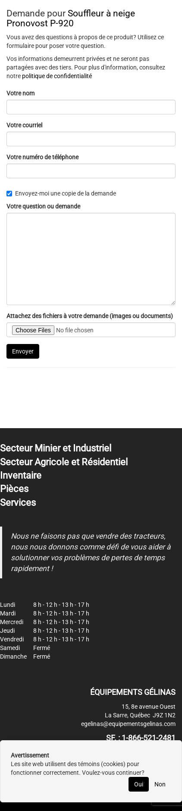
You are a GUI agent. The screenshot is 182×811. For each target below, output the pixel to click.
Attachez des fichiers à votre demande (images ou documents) (89, 315)
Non (160, 784)
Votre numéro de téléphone (42, 157)
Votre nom (20, 93)
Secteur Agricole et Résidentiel (64, 462)
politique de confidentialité (57, 76)
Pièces (14, 488)
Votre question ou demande (43, 206)
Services (18, 502)
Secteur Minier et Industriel (55, 448)
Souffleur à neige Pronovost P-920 (70, 18)
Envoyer (23, 351)
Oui (138, 784)
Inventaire (20, 475)
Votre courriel (24, 125)
